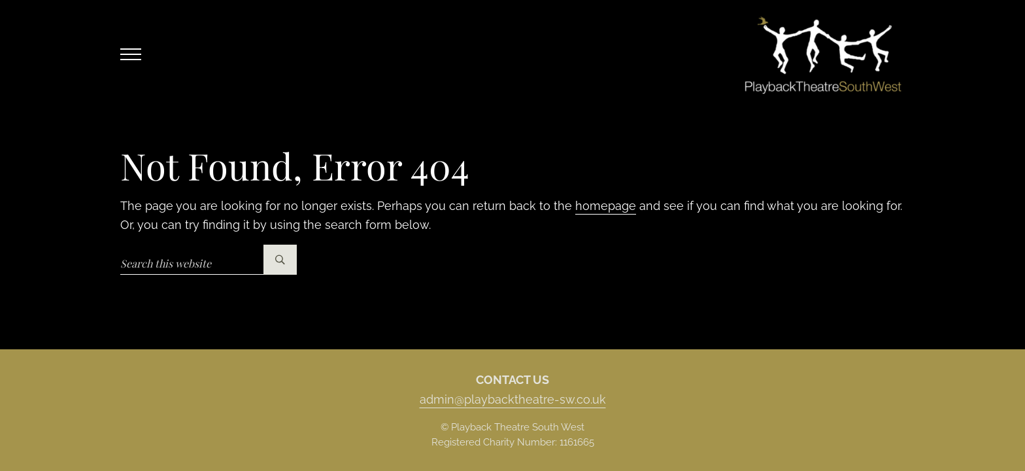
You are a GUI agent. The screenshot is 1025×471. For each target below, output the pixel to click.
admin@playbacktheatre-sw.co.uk (513, 399)
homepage (605, 206)
